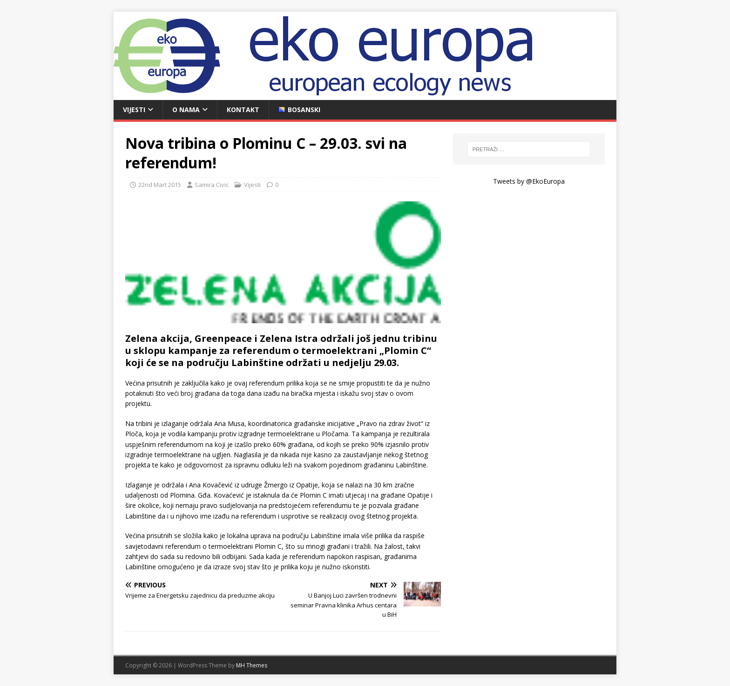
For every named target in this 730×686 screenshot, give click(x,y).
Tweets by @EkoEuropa (529, 181)
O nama (186, 109)
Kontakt (243, 109)
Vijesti (134, 109)
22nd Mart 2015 (159, 184)
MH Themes (251, 665)
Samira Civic (212, 184)
